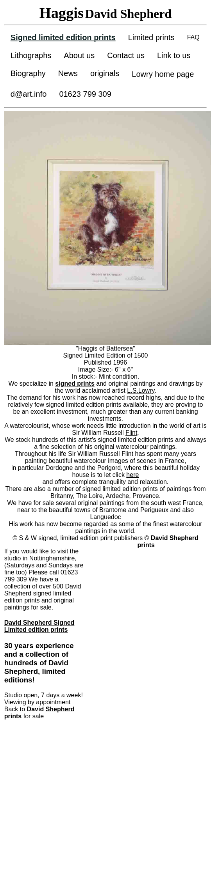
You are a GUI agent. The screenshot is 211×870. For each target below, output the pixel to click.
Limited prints (151, 37)
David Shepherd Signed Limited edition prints (39, 626)
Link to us (174, 55)
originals (104, 73)
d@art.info (29, 94)
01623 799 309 (85, 94)
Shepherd (60, 709)
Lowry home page (163, 74)
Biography (28, 73)
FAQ (193, 37)
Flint (131, 432)
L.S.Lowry (140, 390)
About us (79, 55)
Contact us (126, 55)
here (132, 474)
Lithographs (31, 55)
